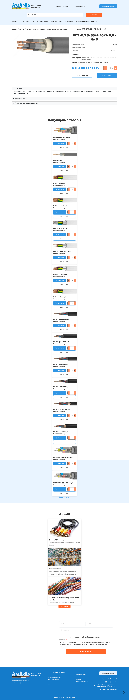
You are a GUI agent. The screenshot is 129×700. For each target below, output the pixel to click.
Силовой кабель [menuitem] (50, 675)
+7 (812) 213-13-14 (81, 6)
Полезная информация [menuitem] (81, 683)
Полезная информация (86, 21)
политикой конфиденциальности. (91, 637)
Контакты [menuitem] (76, 680)
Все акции (64, 606)
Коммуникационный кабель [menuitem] (54, 677)
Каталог (15, 21)
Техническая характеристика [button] (26, 107)
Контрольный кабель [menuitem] (52, 680)
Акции (26, 21)
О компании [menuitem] (77, 677)
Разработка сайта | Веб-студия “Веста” (64, 697)
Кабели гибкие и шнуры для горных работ (64, 29)
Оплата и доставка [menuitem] (79, 675)
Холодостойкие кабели (87, 66)
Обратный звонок (108, 6)
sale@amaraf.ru (62, 6)
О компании (56, 21)
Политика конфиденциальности (21, 680)
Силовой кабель (36, 29)
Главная (15, 29)
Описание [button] (19, 92)
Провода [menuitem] (48, 682)
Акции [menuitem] (75, 672)
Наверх (124, 691)
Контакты (69, 21)
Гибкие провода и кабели (107, 66)
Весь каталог (64, 496)
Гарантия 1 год (56, 568)
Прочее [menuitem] (48, 685)
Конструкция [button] (20, 102)
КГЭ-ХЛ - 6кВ (90, 29)
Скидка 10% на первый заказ (63, 539)
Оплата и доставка (40, 21)
